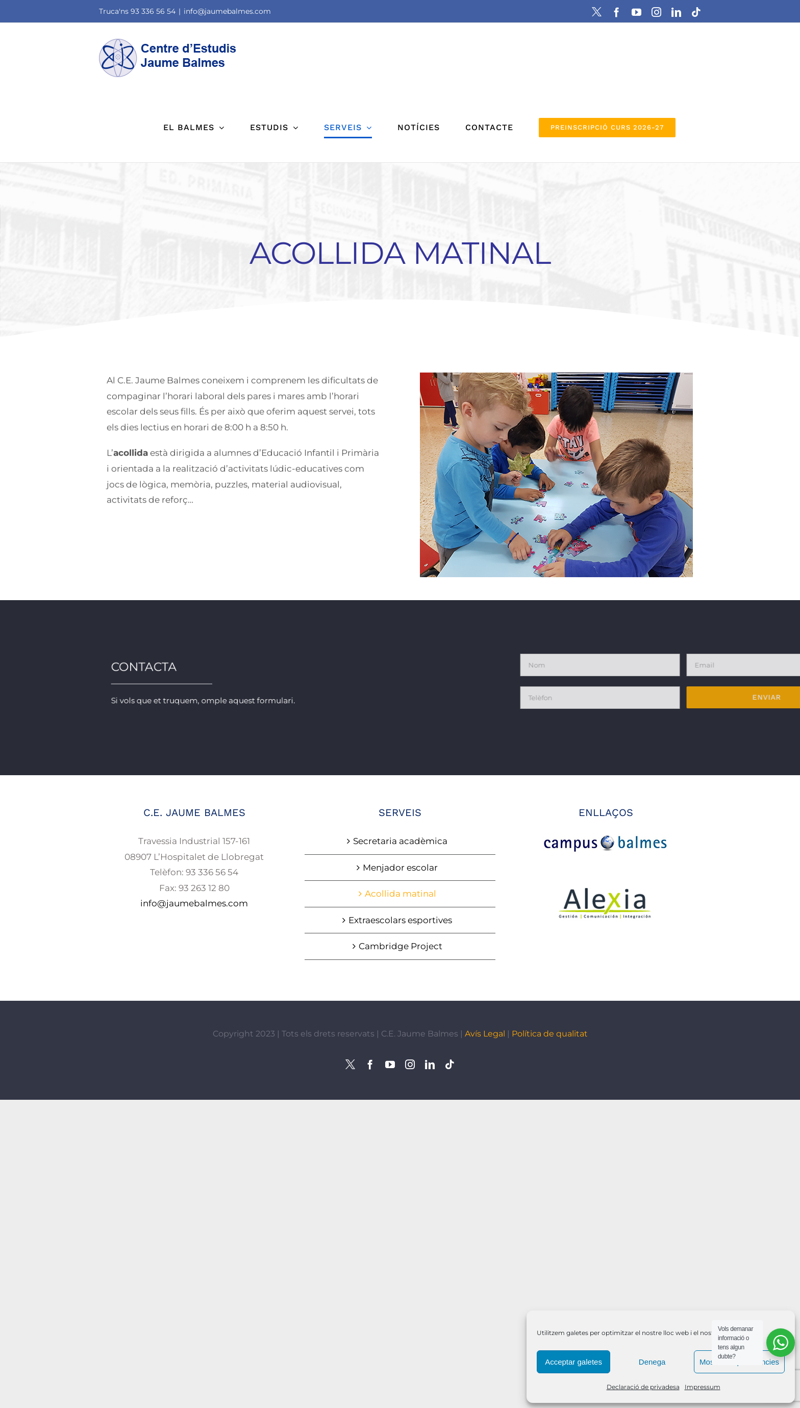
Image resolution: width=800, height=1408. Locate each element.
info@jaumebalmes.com (227, 11)
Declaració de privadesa (643, 1387)
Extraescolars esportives (400, 920)
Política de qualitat (550, 1034)
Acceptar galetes (573, 1361)
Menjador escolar (400, 867)
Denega (652, 1361)
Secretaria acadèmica (400, 841)
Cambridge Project (400, 946)
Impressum (702, 1387)
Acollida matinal (400, 893)
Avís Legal (485, 1034)
